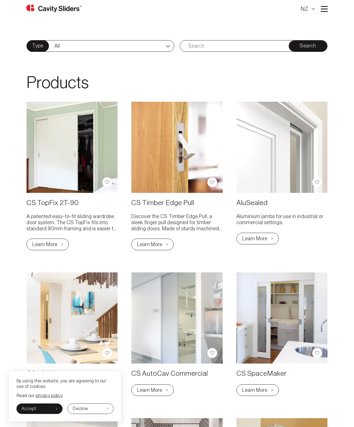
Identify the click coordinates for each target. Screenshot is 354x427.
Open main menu (324, 9)
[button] (107, 182)
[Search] (234, 46)
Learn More (50, 246)
